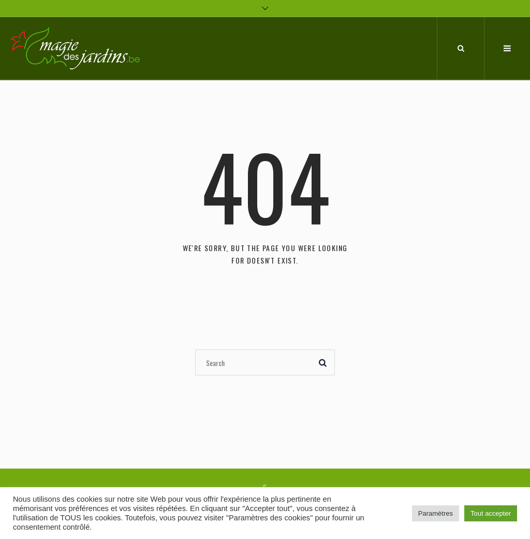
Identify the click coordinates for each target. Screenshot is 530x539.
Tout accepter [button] (490, 513)
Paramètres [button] (435, 513)
